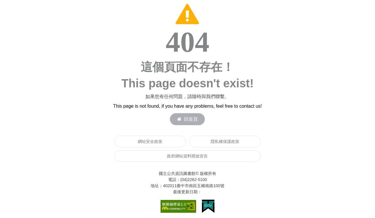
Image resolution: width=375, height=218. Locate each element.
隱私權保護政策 (225, 141)
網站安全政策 (150, 141)
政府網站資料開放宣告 (187, 156)
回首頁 (187, 119)
